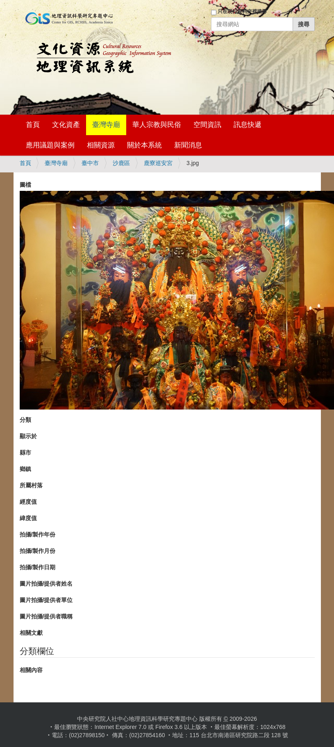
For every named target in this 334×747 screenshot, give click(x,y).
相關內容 (31, 670)
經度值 (28, 501)
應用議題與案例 (50, 145)
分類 (25, 420)
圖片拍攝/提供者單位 (46, 600)
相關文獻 (31, 632)
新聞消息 (188, 145)
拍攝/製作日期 (38, 567)
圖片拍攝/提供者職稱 (46, 616)
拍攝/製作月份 (38, 551)
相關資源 (101, 145)
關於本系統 (144, 145)
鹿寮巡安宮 (158, 163)
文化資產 (66, 125)
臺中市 (90, 163)
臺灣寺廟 (106, 125)
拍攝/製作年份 (38, 534)
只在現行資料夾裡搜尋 (242, 11)
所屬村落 (31, 485)
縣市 (25, 452)
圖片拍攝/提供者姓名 (46, 583)
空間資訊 (207, 125)
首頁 (33, 125)
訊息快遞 (247, 125)
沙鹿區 (121, 163)
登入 (199, 35)
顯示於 (28, 436)
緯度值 (28, 518)
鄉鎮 (25, 469)
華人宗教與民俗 (156, 125)
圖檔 (25, 184)
